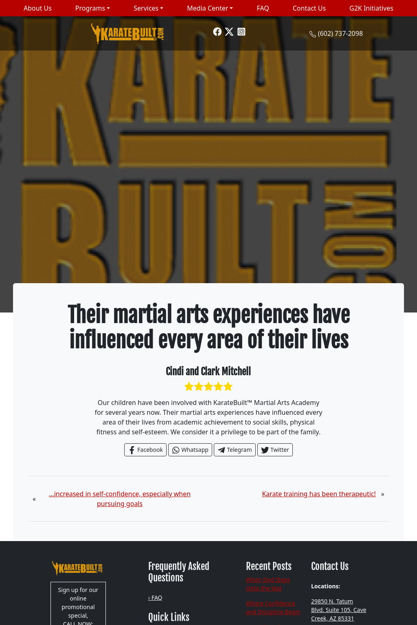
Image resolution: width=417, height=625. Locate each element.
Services (146, 8)
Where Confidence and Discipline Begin (273, 607)
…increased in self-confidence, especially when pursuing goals (120, 498)
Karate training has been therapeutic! (318, 493)
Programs (90, 8)
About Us (38, 8)
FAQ (263, 8)
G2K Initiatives (371, 8)
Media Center (207, 8)
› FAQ (155, 597)
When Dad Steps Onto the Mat (268, 584)
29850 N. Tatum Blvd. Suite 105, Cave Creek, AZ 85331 (339, 609)
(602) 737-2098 (340, 33)
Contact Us (309, 8)
